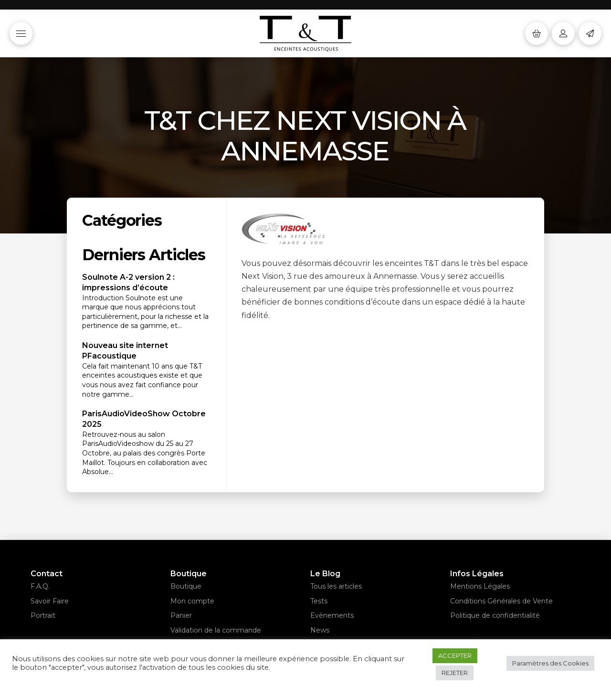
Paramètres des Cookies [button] (550, 663)
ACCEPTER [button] (455, 655)
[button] (21, 33)
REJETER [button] (455, 672)
